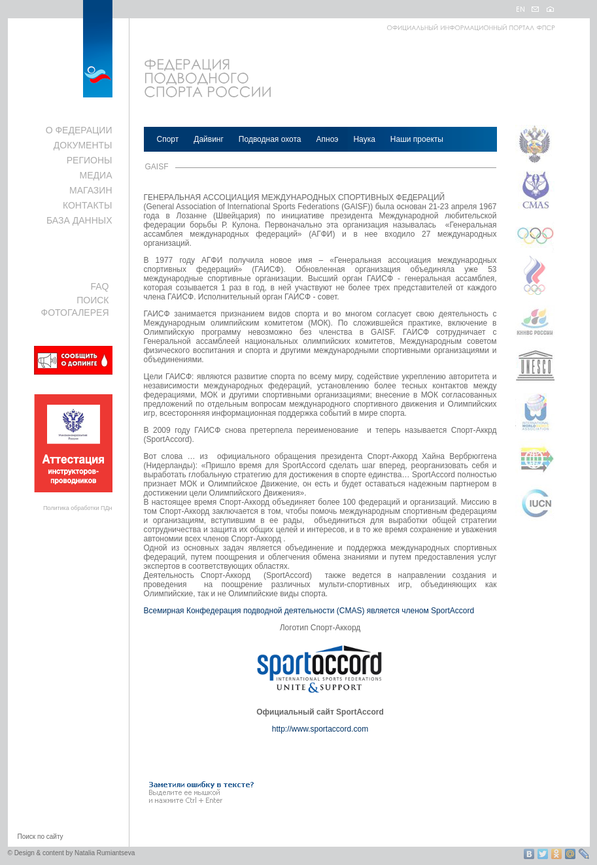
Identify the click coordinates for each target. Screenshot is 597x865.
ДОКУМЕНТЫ (83, 145)
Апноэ (327, 139)
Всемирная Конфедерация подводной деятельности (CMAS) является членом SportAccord (309, 610)
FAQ (99, 286)
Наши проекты (416, 139)
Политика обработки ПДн (77, 508)
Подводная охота (270, 139)
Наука (364, 139)
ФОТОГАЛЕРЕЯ (75, 312)
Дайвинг (209, 139)
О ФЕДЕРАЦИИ (79, 130)
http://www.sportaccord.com (320, 729)
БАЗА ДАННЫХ (79, 220)
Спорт (168, 139)
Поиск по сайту (40, 836)
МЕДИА (96, 175)
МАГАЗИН (90, 190)
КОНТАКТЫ (87, 205)
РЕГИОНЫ (89, 160)
